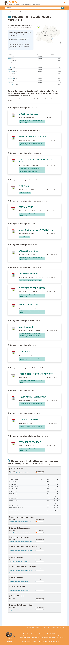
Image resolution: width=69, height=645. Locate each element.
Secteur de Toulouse (17, 469)
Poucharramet (11, 71)
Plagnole (10, 80)
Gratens (9, 82)
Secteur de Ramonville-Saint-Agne (22, 567)
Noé (9, 69)
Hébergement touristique (14, 11)
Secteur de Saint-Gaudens (19, 528)
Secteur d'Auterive (16, 596)
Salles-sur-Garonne (12, 84)
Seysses (9, 58)
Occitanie (22, 11)
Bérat (9, 76)
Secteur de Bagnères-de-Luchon (21, 517)
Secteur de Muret (16, 557)
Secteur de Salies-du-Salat (19, 537)
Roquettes (10, 60)
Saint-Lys (10, 73)
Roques (9, 63)
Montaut (10, 67)
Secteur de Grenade (17, 587)
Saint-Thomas (11, 78)
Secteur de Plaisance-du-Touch (21, 605)
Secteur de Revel (16, 577)
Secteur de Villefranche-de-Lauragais (23, 546)
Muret (9, 56)
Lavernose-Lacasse (12, 65)
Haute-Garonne (28, 11)
